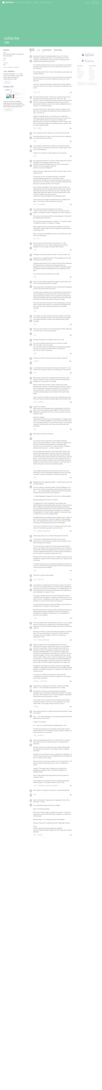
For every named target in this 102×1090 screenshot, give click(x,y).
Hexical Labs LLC (92, 83)
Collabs (42, 2)
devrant (36, 923)
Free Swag (80, 74)
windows (40, 1084)
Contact (79, 78)
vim (39, 101)
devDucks (80, 76)
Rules (90, 68)
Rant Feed (19, 2)
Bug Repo (92, 72)
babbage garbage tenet (44, 688)
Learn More (8, 109)
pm (38, 297)
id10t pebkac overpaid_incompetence (48, 1024)
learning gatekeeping (43, 830)
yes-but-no (41, 960)
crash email (43, 887)
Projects (91, 70)
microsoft (40, 751)
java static (40, 509)
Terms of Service (92, 84)
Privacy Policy (81, 84)
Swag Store (80, 72)
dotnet (39, 150)
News (78, 70)
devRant (79, 83)
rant (35, 101)
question (36, 456)
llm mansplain (41, 252)
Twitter (91, 80)
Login (87, 2)
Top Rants (28, 2)
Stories (35, 2)
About (79, 68)
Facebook (92, 78)
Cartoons (91, 74)
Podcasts (92, 76)
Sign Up (95, 2)
